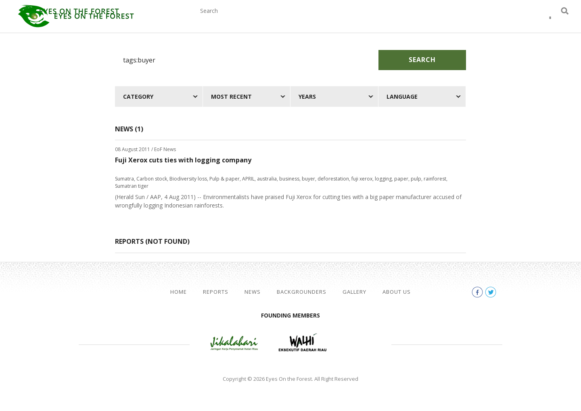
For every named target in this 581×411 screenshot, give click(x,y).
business (289, 178)
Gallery (400, 19)
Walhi (302, 343)
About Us (445, 19)
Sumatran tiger (131, 186)
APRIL (248, 178)
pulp (416, 178)
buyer (308, 178)
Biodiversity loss (188, 178)
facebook (535, 20)
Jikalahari (234, 343)
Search (422, 59)
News (290, 19)
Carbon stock (151, 178)
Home (178, 292)
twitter (550, 20)
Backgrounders (343, 19)
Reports (253, 19)
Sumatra (124, 178)
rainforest (435, 178)
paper (401, 178)
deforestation (333, 178)
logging (383, 178)
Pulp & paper (224, 178)
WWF (359, 343)
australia (267, 178)
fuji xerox (361, 178)
